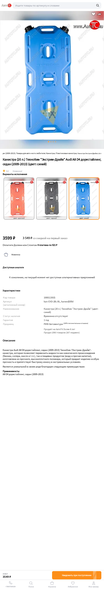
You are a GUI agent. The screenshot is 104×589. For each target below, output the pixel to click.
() (75, 323)
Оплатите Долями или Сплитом (30, 245)
